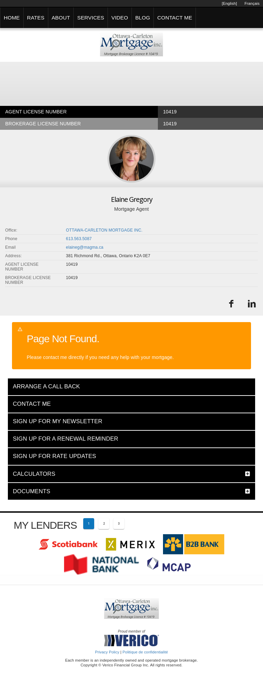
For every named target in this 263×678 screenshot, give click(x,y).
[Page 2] (103, 523)
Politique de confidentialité (145, 652)
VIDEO (119, 17)
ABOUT (61, 17)
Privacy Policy (107, 652)
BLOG (142, 17)
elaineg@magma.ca (84, 247)
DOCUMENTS (31, 491)
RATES (36, 17)
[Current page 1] (88, 523)
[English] (229, 3)
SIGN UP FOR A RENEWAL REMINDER (65, 438)
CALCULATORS (34, 474)
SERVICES (90, 17)
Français (252, 3)
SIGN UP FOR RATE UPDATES (54, 456)
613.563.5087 (79, 238)
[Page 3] (118, 523)
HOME (12, 17)
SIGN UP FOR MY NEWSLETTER (57, 421)
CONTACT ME (174, 17)
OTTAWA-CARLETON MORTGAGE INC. (104, 230)
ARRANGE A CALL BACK (46, 386)
